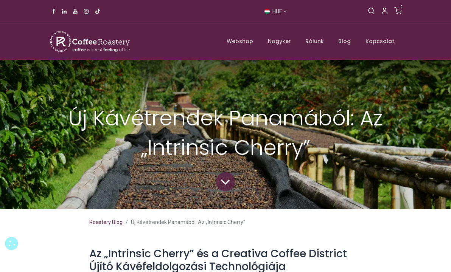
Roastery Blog (106, 222)
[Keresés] (371, 11)
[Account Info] (384, 11)
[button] (11, 243)
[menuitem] (240, 41)
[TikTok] (97, 11)
